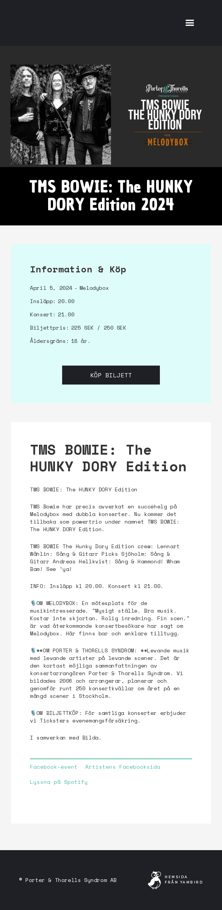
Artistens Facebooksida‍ (122, 767)
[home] (76, 22)
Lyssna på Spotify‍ (59, 782)
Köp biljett (111, 375)
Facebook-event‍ (54, 767)
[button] (189, 22)
